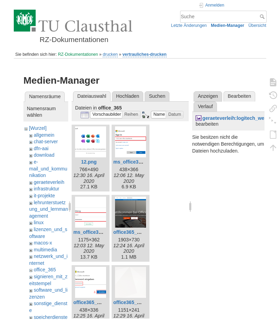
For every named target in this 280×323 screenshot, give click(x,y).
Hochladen (127, 96)
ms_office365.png (93, 232)
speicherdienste (51, 317)
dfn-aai (41, 148)
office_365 (45, 269)
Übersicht (257, 25)
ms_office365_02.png (137, 162)
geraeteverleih (49, 182)
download (44, 155)
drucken (110, 54)
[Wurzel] (37, 128)
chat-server (46, 141)
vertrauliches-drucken (145, 54)
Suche (263, 16)
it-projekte (44, 195)
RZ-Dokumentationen (78, 54)
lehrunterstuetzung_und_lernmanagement (48, 209)
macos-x (43, 243)
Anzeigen (208, 96)
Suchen (157, 96)
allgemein (44, 135)
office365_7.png (131, 302)
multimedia (45, 249)
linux (39, 222)
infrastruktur (46, 188)
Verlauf (205, 106)
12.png (88, 162)
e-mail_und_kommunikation (48, 168)
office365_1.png (131, 232)
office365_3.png (91, 302)
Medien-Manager (227, 25)
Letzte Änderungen (189, 25)
